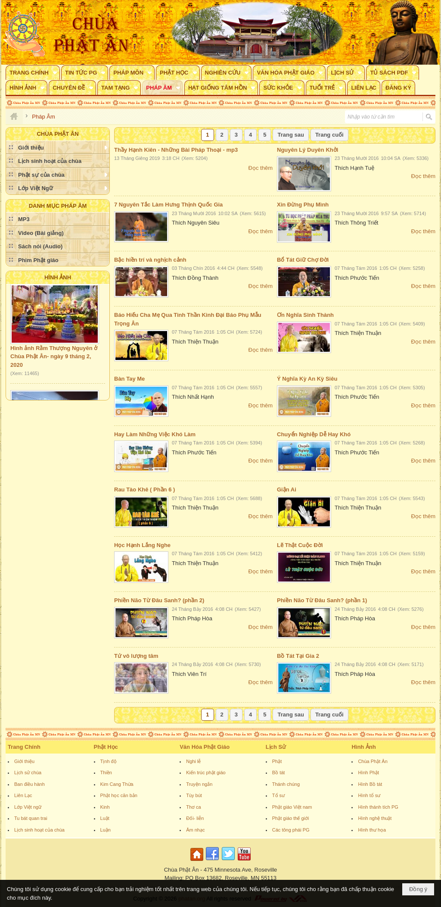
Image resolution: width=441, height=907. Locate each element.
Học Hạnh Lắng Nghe (142, 545)
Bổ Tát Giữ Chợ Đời (303, 259)
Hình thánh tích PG (378, 807)
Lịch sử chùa (27, 772)
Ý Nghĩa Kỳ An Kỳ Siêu (307, 378)
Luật (104, 818)
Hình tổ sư (369, 795)
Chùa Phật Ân (372, 761)
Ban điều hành (29, 784)
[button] (33, 72)
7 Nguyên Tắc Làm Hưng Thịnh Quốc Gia (168, 204)
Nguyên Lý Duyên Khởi (307, 150)
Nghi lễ (193, 761)
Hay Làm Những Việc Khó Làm (155, 434)
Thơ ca (193, 807)
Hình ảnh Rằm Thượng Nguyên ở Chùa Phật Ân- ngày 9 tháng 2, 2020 (53, 358)
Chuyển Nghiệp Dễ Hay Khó (314, 434)
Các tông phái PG (291, 829)
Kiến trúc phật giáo (206, 772)
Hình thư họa (372, 829)
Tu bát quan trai (30, 818)
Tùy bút (194, 795)
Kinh (105, 807)
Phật (277, 761)
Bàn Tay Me (129, 378)
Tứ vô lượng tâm (136, 656)
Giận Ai (286, 489)
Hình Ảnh (57, 277)
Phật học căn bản (118, 795)
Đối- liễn (195, 818)
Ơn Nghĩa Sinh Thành (305, 315)
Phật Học (106, 747)
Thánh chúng (286, 784)
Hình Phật (368, 772)
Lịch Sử (276, 747)
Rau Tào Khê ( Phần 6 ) (144, 489)
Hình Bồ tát (370, 784)
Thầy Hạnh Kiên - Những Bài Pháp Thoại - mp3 (176, 150)
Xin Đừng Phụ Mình (303, 204)
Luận (105, 829)
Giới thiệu (24, 761)
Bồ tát (278, 772)
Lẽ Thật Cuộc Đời (300, 545)
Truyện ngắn (199, 784)
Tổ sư (278, 795)
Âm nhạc (195, 829)
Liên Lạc (23, 795)
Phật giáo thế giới (290, 818)
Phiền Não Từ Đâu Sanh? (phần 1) (322, 600)
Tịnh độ (108, 761)
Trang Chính (24, 747)
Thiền (106, 772)
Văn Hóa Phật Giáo (205, 747)
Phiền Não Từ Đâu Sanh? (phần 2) (159, 600)
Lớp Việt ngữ (27, 807)
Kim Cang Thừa (117, 784)
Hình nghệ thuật (374, 818)
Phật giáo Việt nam (292, 807)
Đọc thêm (260, 168)
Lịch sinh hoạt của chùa (39, 829)
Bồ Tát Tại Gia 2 (298, 656)
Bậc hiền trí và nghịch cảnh (150, 259)
